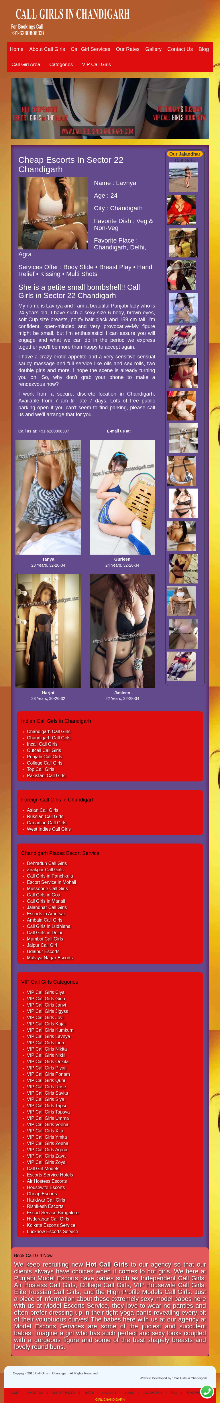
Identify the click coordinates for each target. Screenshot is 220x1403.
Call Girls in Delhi (44, 932)
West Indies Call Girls (49, 829)
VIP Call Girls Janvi (46, 1005)
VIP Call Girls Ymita (47, 1137)
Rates (89, 1392)
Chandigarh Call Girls (48, 731)
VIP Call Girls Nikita (47, 1049)
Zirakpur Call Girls (45, 869)
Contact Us (180, 49)
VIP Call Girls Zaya (46, 1156)
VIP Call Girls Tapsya (48, 1112)
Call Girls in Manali (46, 901)
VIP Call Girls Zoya (46, 1162)
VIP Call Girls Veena (47, 1124)
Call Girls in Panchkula (50, 876)
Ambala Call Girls (44, 920)
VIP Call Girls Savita (47, 1093)
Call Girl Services (90, 49)
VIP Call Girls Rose (46, 1086)
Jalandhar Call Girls (47, 907)
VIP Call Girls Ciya (45, 992)
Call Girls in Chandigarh (190, 1378)
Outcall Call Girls (44, 750)
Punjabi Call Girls (44, 756)
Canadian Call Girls (46, 822)
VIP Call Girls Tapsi (46, 1105)
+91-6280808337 (27, 33)
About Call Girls (47, 49)
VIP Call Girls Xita (45, 1130)
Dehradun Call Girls (47, 863)
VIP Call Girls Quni (46, 1080)
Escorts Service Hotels (50, 1174)
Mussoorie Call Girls (47, 888)
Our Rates (128, 49)
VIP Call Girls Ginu (46, 998)
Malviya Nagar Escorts (50, 957)
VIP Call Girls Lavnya (48, 1036)
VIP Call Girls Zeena (47, 1143)
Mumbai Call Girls (45, 938)
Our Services (63, 1392)
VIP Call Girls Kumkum (50, 1030)
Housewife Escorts (46, 1187)
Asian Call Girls (42, 810)
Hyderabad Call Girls (48, 1219)
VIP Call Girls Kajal (46, 1023)
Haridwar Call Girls (46, 1200)
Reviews (193, 1392)
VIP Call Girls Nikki (46, 1055)
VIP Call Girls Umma (48, 1118)
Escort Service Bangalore (53, 1212)
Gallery (153, 49)
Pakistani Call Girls (46, 775)
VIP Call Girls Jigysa (47, 1011)
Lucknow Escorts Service (52, 1231)
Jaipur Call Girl (42, 945)
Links (129, 1392)
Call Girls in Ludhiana (48, 926)
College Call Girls (44, 763)
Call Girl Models (43, 1168)
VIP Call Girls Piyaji (46, 1067)
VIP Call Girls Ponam (48, 1074)
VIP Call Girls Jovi (45, 1017)
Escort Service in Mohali (51, 882)
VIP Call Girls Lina (45, 1042)
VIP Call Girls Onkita (48, 1061)
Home (16, 49)
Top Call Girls (40, 769)
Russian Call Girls (45, 816)
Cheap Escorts (42, 1193)
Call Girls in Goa (43, 894)
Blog (204, 49)
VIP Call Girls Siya (45, 1099)
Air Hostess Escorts (47, 1181)
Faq (174, 1392)
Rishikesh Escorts (45, 1206)
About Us (35, 1392)
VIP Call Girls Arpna (47, 1149)
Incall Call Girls (42, 744)
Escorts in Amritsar (46, 913)
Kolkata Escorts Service (51, 1225)
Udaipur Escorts (43, 951)
